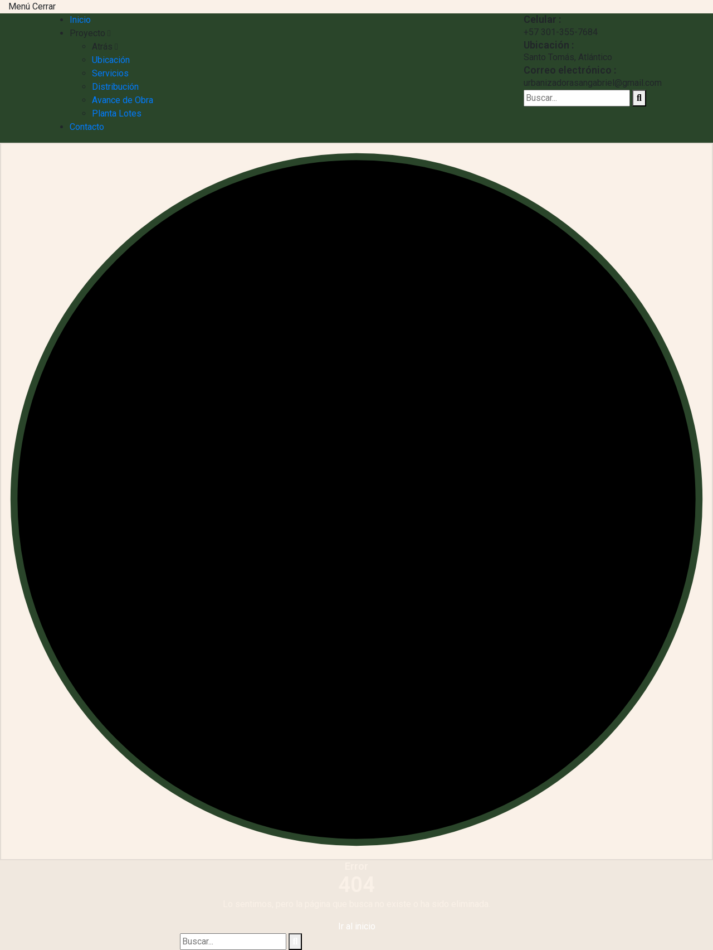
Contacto (87, 127)
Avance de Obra (122, 100)
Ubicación (111, 60)
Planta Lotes (116, 113)
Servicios (110, 73)
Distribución (115, 86)
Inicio (80, 19)
